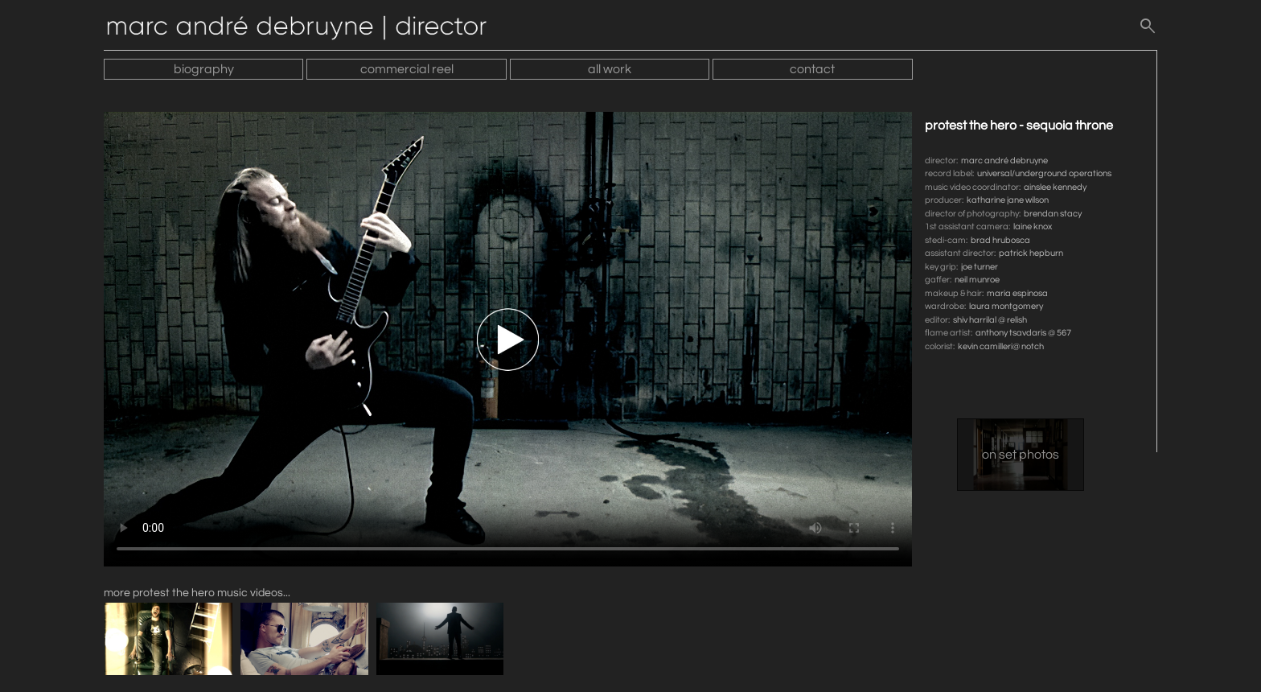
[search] (1147, 30)
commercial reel (407, 69)
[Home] (305, 30)
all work (609, 69)
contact (812, 69)
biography (204, 69)
